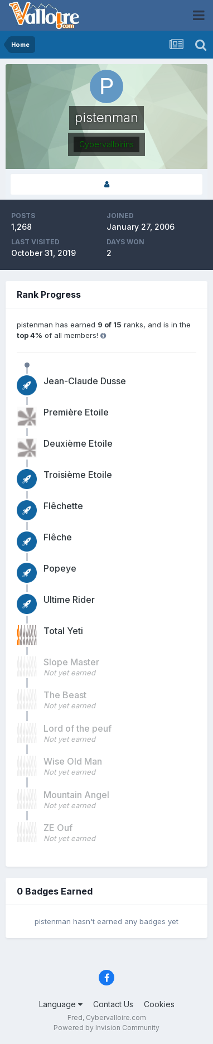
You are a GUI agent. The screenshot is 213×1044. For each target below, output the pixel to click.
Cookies (159, 1004)
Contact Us (113, 1004)
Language (61, 1004)
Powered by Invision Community (106, 1027)
